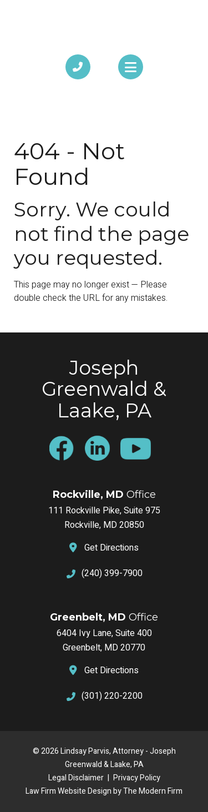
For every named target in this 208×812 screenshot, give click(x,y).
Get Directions (111, 547)
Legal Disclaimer (76, 778)
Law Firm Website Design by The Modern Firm (104, 791)
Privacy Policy (136, 778)
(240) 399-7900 (112, 573)
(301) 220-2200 (112, 696)
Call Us (78, 91)
